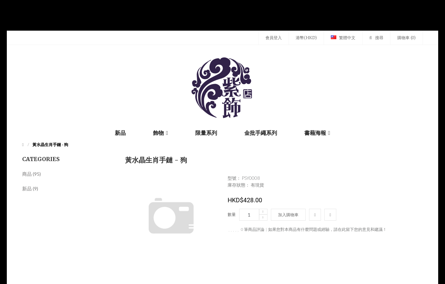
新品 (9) (30, 188)
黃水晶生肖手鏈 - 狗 (50, 144)
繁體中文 (343, 37)
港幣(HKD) (306, 37)
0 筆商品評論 (252, 229)
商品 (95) (31, 174)
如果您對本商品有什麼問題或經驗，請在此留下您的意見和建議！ (327, 229)
